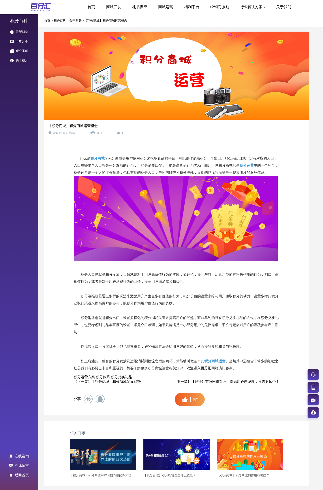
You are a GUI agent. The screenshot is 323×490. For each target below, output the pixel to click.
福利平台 (191, 7)
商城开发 (113, 7)
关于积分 (76, 20)
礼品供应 (139, 7)
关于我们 (283, 7)
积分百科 (60, 20)
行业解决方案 (251, 7)
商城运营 (165, 7)
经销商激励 (219, 7)
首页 (91, 7)
